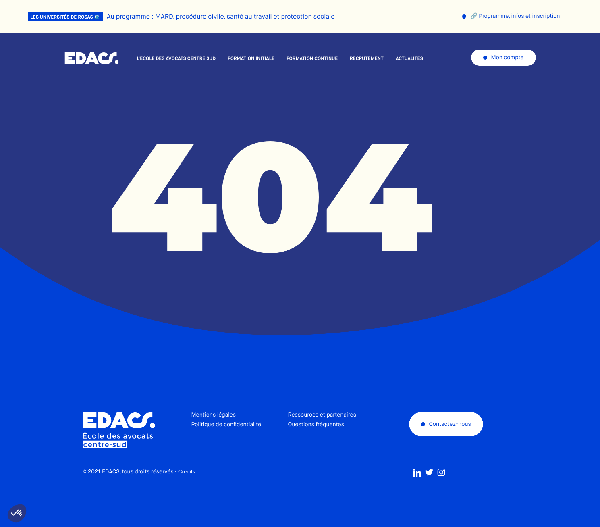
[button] (17, 513)
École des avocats (91, 58)
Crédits (186, 473)
